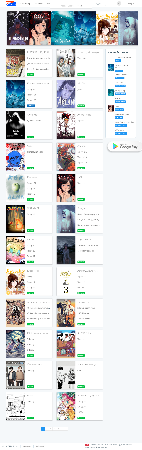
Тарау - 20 (82, 157)
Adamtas (82, 145)
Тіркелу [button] (128, 3)
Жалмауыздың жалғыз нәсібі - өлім (97, 395)
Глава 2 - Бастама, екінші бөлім (41, 69)
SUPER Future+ (85, 333)
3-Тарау (30, 350)
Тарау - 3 (31, 276)
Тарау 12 (31, 256)
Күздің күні (33, 270)
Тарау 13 (31, 251)
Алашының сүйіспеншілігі (41, 301)
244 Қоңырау (83, 318)
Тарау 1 (80, 120)
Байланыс (40, 446)
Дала (79, 89)
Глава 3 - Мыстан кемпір (38, 58)
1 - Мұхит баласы (85, 251)
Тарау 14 (31, 245)
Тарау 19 (31, 89)
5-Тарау (30, 339)
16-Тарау (81, 412)
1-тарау (30, 370)
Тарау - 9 (31, 188)
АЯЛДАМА (33, 239)
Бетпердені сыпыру (88, 52)
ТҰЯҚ (80, 177)
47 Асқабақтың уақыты (38, 313)
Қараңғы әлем (33, 120)
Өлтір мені (33, 114)
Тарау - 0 (81, 58)
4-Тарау (30, 344)
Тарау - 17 (31, 100)
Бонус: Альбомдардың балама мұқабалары (97, 219)
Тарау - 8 (31, 194)
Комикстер (25, 3)
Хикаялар (38, 3)
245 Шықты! (83, 313)
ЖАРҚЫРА (33, 208)
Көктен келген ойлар (38, 83)
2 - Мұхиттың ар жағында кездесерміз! (95, 245)
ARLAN (81, 83)
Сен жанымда (34, 364)
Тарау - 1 (81, 183)
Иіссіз (30, 395)
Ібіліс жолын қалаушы (39, 333)
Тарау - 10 (31, 183)
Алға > (64, 428)
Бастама (81, 287)
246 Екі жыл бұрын (86, 308)
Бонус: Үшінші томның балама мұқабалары (97, 225)
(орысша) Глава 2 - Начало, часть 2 (43, 63)
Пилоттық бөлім (35, 152)
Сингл (80, 370)
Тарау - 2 (31, 282)
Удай (29, 145)
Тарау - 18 (31, 94)
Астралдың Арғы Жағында (92, 270)
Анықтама (27, 446)
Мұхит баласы (85, 239)
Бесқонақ (82, 208)
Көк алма (32, 177)
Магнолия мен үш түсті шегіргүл (95, 364)
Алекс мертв (84, 114)
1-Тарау (30, 401)
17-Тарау (81, 407)
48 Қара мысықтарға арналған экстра (44, 308)
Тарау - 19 (82, 162)
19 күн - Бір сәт (85, 301)
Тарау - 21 (82, 152)
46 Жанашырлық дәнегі (38, 318)
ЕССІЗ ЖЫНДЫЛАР (38, 52)
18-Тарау (81, 401)
